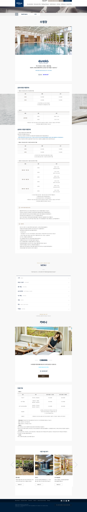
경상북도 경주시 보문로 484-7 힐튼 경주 (21, 504)
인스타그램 (66, 501)
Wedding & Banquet (45, 4)
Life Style (58, 4)
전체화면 (69, 328)
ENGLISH (61, 0)
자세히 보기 (20, 484)
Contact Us (30, 500)
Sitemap (48, 500)
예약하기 (43, 376)
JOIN (52, 0)
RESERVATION (67, 0)
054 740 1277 (45, 74)
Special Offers (69, 4)
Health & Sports (53, 4)
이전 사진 (65, 351)
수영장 (35, 14)
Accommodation (30, 4)
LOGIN (50, 0)
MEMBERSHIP (56, 0)
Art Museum (63, 4)
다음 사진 (69, 351)
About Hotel (17, 500)
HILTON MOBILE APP (44, 1)
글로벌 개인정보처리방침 (42, 500)
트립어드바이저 (62, 501)
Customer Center (24, 500)
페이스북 (64, 501)
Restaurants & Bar (37, 4)
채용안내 (34, 500)
